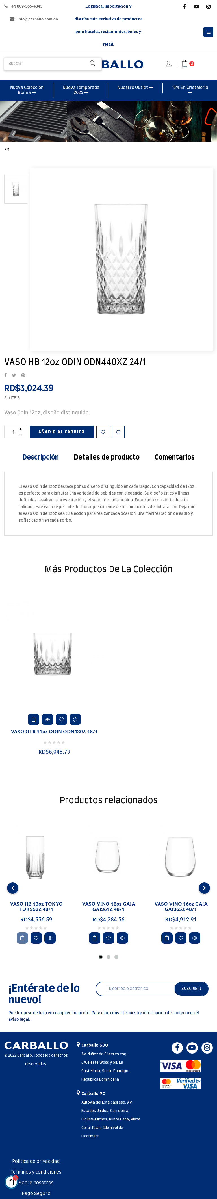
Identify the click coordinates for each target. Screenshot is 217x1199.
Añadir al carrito (61, 432)
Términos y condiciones (36, 1172)
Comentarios (175, 457)
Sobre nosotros (36, 1183)
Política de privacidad (36, 1161)
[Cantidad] (14, 432)
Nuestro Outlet (135, 87)
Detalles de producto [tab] (107, 457)
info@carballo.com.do (38, 19)
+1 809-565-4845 (26, 6)
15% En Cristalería (190, 90)
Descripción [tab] (40, 457)
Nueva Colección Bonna (27, 90)
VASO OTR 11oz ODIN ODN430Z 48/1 (54, 731)
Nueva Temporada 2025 (81, 90)
